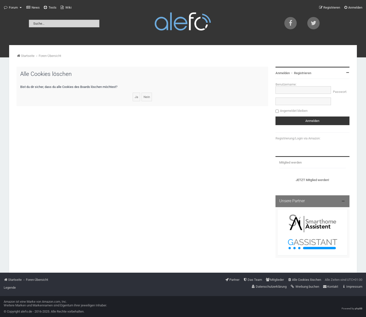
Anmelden (282, 73)
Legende (10, 287)
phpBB (358, 308)
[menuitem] (33, 7)
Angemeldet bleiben (294, 111)
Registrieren (302, 73)
